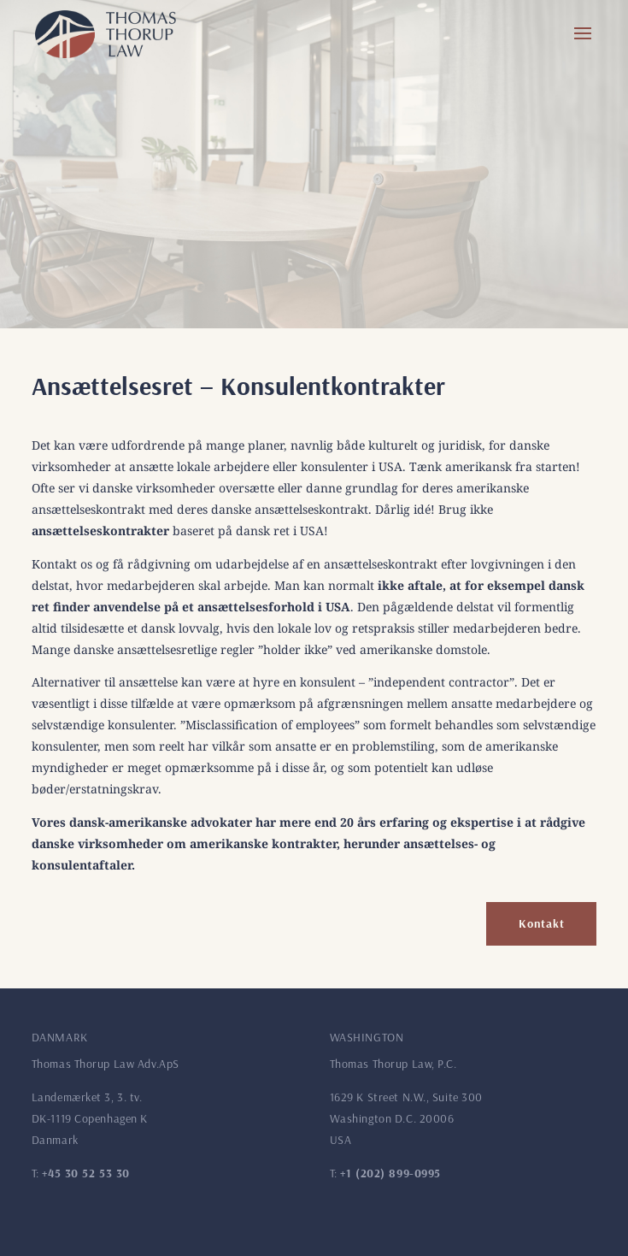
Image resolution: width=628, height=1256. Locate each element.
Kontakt (541, 923)
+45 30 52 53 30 (85, 1173)
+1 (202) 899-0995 (390, 1173)
